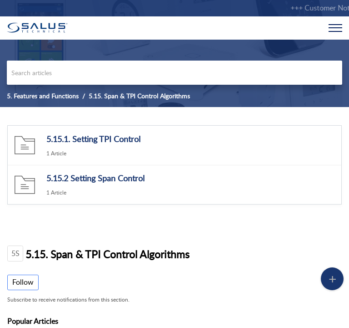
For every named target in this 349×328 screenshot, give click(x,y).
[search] (174, 73)
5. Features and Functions (43, 96)
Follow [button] (23, 282)
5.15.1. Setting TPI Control (93, 139)
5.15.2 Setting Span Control (95, 178)
